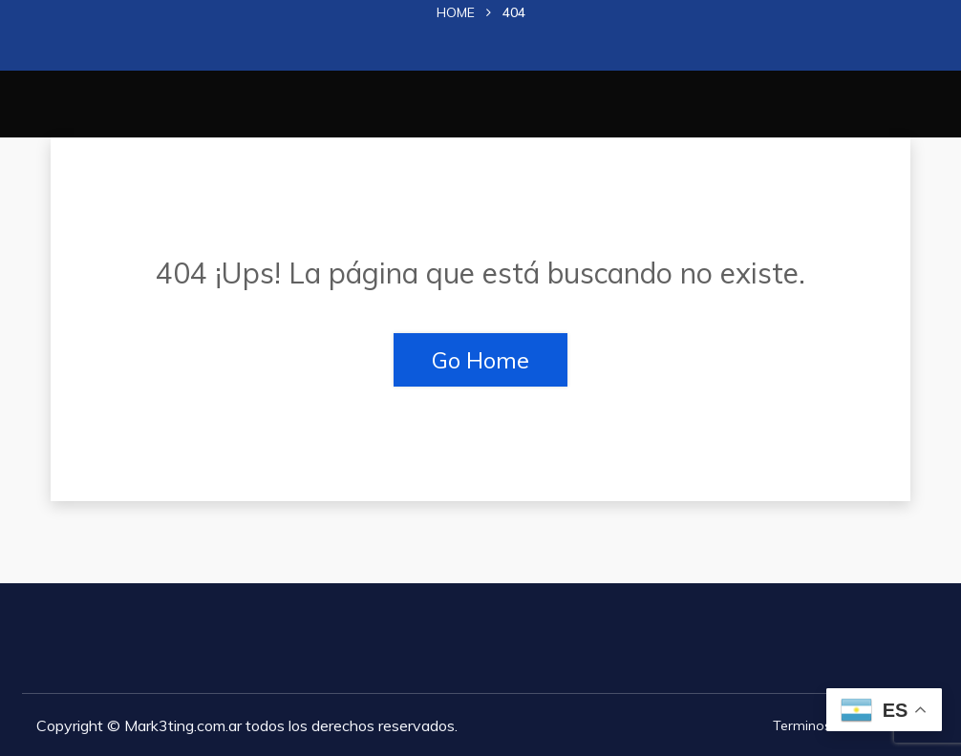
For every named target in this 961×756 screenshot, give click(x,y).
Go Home (480, 360)
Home (456, 12)
